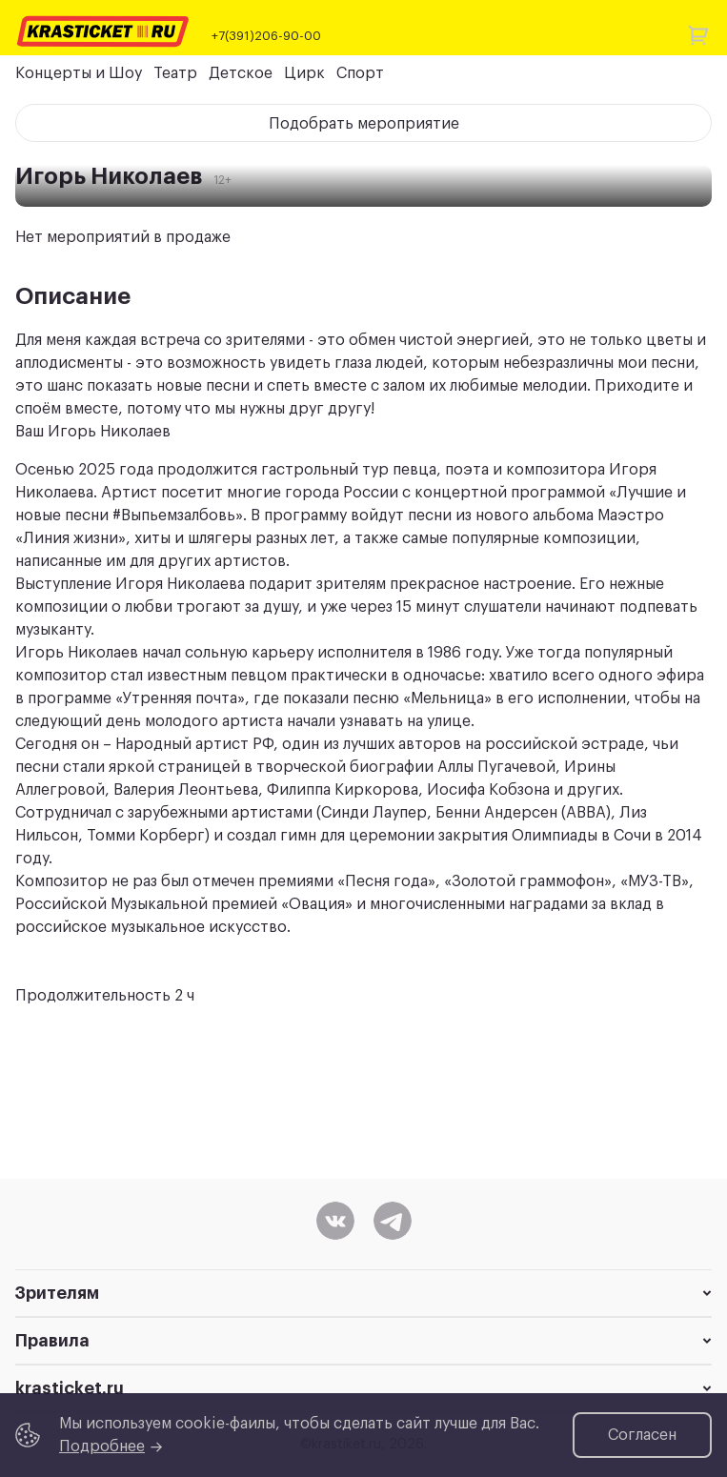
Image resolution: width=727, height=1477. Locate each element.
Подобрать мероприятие (364, 124)
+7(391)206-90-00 (266, 36)
